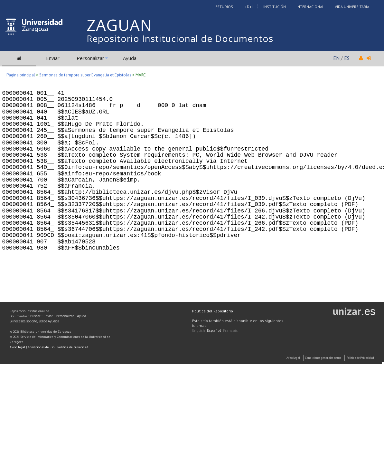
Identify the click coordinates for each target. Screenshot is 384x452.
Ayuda (129, 58)
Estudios (224, 6)
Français (230, 330)
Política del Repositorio (212, 311)
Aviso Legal (293, 357)
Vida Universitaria (352, 6)
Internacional (310, 6)
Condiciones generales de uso (323, 357)
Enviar (53, 58)
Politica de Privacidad (360, 357)
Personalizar (90, 58)
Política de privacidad (72, 347)
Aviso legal (17, 347)
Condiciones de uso (41, 347)
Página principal (20, 75)
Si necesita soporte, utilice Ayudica (34, 321)
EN (336, 58)
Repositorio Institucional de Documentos (180, 38)
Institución (274, 6)
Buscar (35, 316)
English (198, 330)
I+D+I (248, 6)
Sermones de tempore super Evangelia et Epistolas (85, 75)
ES (347, 58)
